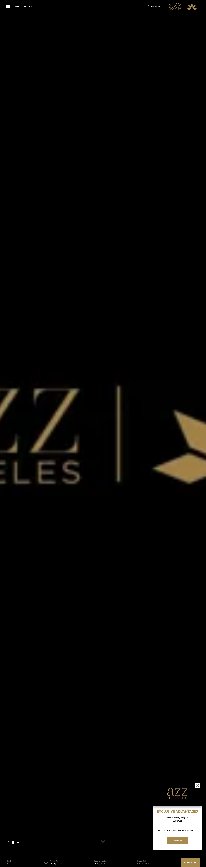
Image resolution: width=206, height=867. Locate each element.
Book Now (190, 862)
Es (25, 6)
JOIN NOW (177, 840)
